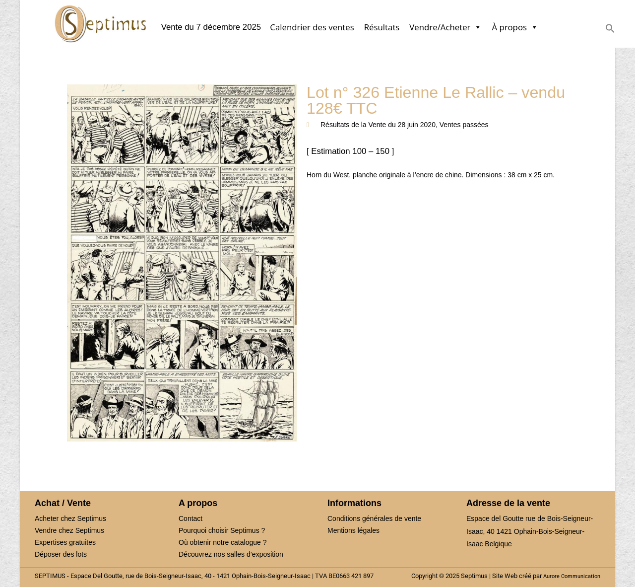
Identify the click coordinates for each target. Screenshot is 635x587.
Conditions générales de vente (374, 518)
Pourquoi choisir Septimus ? (222, 530)
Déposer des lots (61, 554)
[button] (610, 30)
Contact (190, 518)
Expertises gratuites (65, 542)
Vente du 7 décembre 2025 (211, 27)
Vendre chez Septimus (69, 530)
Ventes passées (464, 125)
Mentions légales (353, 530)
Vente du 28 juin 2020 (401, 125)
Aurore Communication (571, 576)
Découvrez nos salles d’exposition (231, 554)
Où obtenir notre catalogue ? (222, 542)
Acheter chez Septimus (70, 518)
